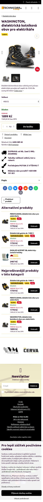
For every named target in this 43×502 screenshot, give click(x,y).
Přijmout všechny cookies (21, 493)
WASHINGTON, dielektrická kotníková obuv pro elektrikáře (22, 318)
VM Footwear (13, 144)
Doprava (21, 422)
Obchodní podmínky (20, 407)
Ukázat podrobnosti (21, 498)
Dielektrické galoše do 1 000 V (22, 233)
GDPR (20, 412)
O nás (21, 401)
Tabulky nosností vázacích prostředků (21, 429)
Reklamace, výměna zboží (20, 424)
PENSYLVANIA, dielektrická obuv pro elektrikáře (24, 215)
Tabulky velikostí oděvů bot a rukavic (20, 427)
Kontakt (21, 404)
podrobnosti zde (23, 469)
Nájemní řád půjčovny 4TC (20, 409)
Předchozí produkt (8, 200)
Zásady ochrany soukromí (10, 486)
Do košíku (28, 126)
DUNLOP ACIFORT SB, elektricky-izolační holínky (23, 251)
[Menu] (38, 8)
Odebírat (33, 386)
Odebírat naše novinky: (20, 379)
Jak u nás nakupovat (20, 419)
